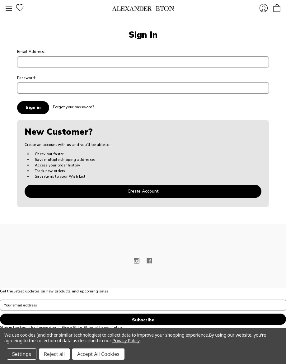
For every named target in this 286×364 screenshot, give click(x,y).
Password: (26, 77)
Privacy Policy (125, 340)
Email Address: (31, 51)
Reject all (54, 354)
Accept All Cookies (98, 354)
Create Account (143, 191)
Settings (21, 354)
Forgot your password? (73, 107)
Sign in (263, 8)
